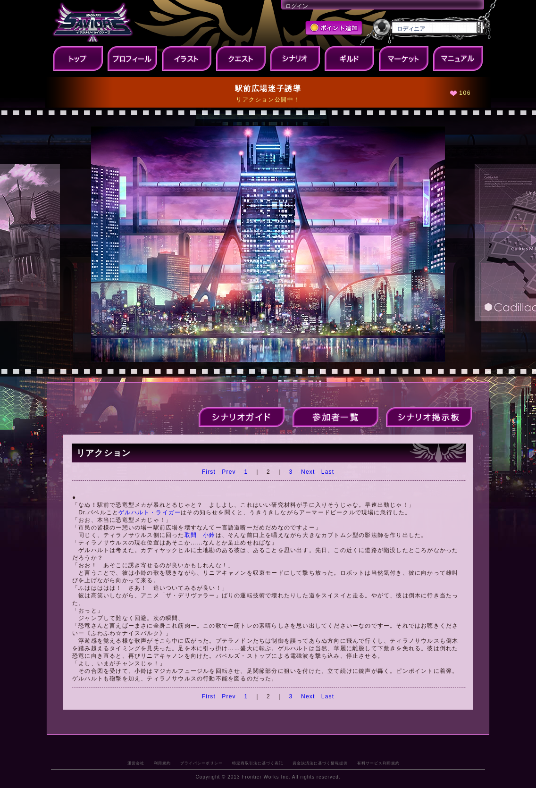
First (209, 472)
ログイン (296, 6)
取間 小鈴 (200, 535)
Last (327, 472)
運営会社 (135, 763)
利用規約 (162, 763)
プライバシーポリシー (201, 763)
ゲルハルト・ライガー (149, 512)
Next (308, 472)
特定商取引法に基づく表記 (257, 763)
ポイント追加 (334, 29)
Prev (228, 472)
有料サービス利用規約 (378, 763)
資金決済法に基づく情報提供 (320, 763)
